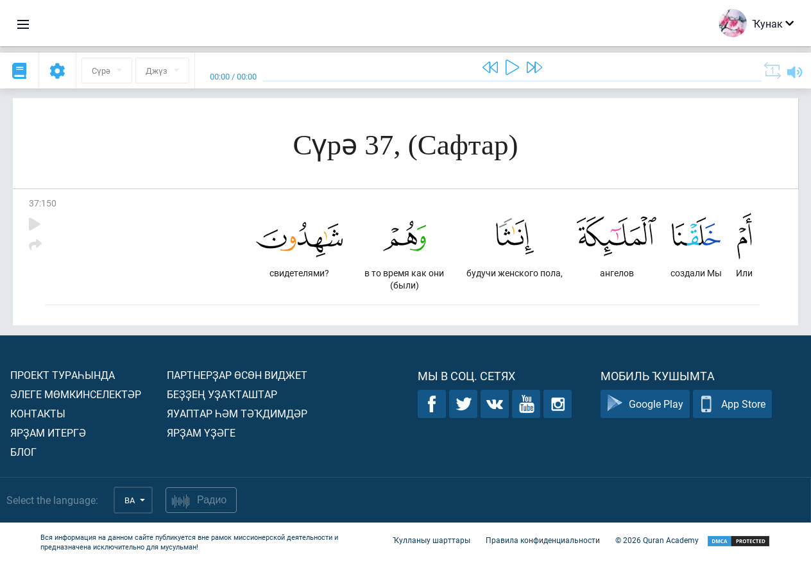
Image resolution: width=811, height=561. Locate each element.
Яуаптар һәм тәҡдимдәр (237, 413)
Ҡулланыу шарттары (431, 540)
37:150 (42, 203)
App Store (732, 404)
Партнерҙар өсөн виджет (237, 374)
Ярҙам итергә (48, 432)
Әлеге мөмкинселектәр (75, 394)
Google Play (645, 404)
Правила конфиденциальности (543, 540)
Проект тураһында (62, 374)
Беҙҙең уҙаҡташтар (222, 394)
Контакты (37, 413)
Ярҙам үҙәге (201, 432)
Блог (23, 451)
